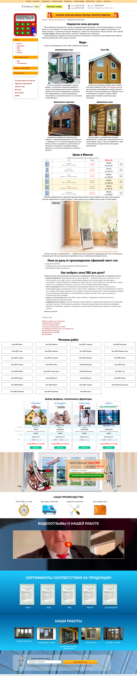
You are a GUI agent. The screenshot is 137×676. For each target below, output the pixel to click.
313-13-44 (77, 5)
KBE (18, 48)
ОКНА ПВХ (36, 1)
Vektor (19, 50)
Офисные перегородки (23, 83)
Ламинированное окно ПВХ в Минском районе (68, 638)
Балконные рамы (21, 57)
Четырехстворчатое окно (24, 634)
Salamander (21, 46)
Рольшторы (19, 93)
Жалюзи (18, 90)
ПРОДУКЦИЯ (46, 1)
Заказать (36, 447)
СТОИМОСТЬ (68, 1)
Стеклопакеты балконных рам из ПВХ (53, 327)
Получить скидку (54, 6)
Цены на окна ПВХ (22, 68)
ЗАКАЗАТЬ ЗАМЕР (57, 1)
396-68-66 (97, 5)
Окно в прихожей (90, 635)
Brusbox (19, 52)
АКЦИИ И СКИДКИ (79, 1)
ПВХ (18, 61)
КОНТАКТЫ (107, 1)
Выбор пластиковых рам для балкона (53, 321)
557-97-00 (77, 8)
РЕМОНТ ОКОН (90, 1)
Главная (44, 19)
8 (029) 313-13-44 (87, 666)
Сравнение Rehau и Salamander (51, 323)
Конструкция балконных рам (51, 330)
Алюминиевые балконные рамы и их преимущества (58, 328)
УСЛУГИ (99, 1)
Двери (17, 96)
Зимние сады (20, 86)
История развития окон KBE (50, 332)
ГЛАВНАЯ (28, 1)
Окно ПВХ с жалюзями (113, 635)
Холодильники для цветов (25, 81)
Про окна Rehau (47, 334)
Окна (17, 40)
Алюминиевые (22, 63)
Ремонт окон (19, 73)
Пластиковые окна (113, 87)
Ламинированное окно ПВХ (46, 635)
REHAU (19, 44)
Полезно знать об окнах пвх (57, 19)
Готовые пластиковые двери (50, 325)
